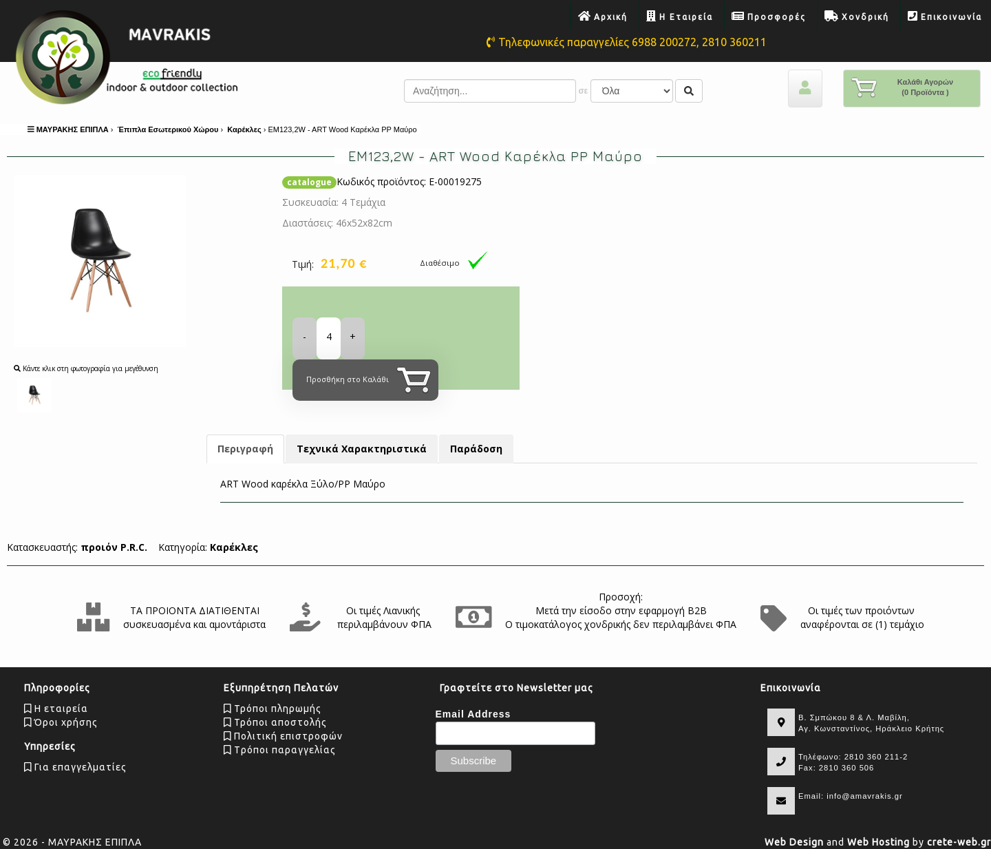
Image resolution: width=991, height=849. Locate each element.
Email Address (473, 714)
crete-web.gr (959, 842)
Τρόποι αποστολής (275, 722)
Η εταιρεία (56, 708)
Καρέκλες (234, 547)
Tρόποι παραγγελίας (280, 749)
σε (583, 91)
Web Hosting (878, 842)
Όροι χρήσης (61, 722)
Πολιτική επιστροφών (283, 736)
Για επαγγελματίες (75, 767)
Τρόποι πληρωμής (272, 708)
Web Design (794, 842)
